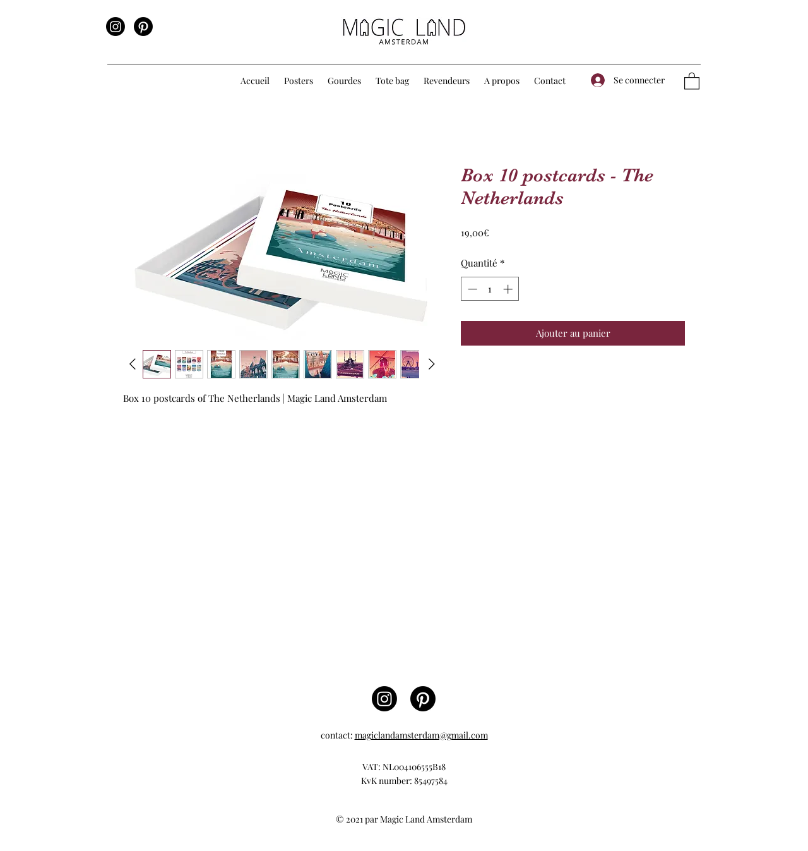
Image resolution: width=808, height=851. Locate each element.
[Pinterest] (143, 26)
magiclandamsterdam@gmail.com (421, 735)
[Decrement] (471, 289)
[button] (299, 80)
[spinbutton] (490, 289)
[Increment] (509, 289)
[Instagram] (115, 26)
